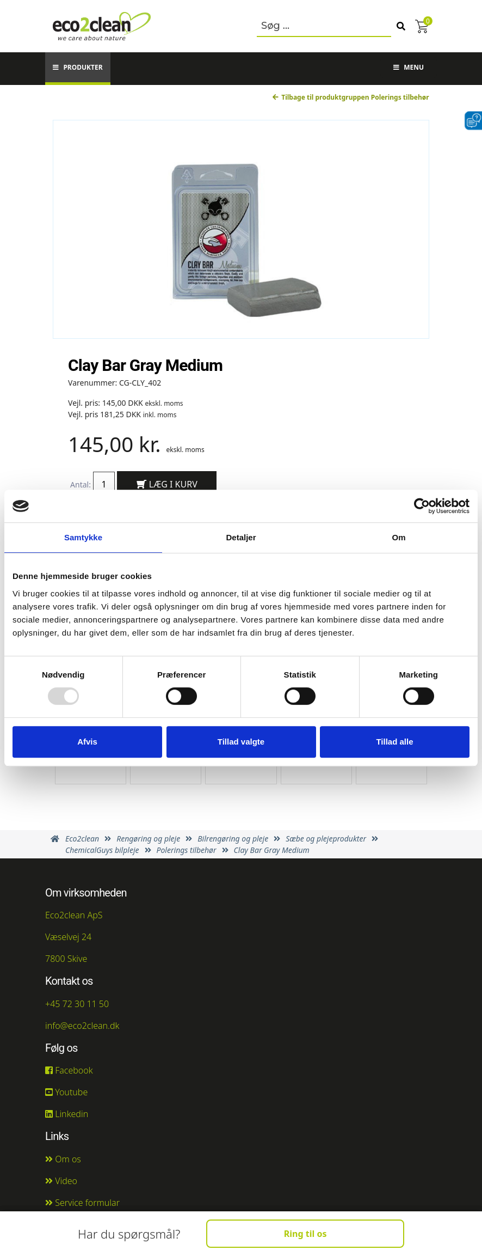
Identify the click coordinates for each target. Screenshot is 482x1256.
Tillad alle (394, 741)
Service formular (82, 1203)
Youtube (66, 1092)
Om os (63, 1159)
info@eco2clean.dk (82, 1026)
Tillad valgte (241, 741)
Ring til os (305, 1234)
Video (61, 1181)
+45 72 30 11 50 (77, 1004)
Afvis (87, 741)
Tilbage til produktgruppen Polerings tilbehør (351, 97)
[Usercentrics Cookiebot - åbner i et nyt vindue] (421, 506)
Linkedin (66, 1114)
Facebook (69, 1070)
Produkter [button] (77, 67)
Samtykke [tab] (83, 537)
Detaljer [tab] (241, 537)
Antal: (80, 484)
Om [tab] (398, 537)
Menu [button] (408, 67)
